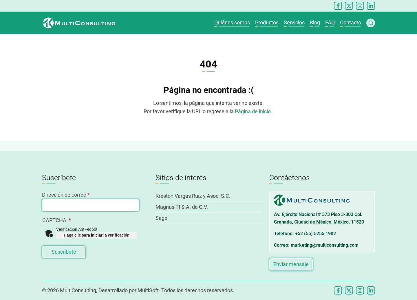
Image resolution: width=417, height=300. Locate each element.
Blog (315, 22)
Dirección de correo (64, 195)
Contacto (350, 22)
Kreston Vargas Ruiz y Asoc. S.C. (193, 196)
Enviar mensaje (291, 264)
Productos (267, 22)
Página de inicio (253, 111)
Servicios (294, 22)
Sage (161, 218)
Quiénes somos (232, 22)
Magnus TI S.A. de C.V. (182, 207)
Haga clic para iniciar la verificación (96, 235)
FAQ (330, 22)
